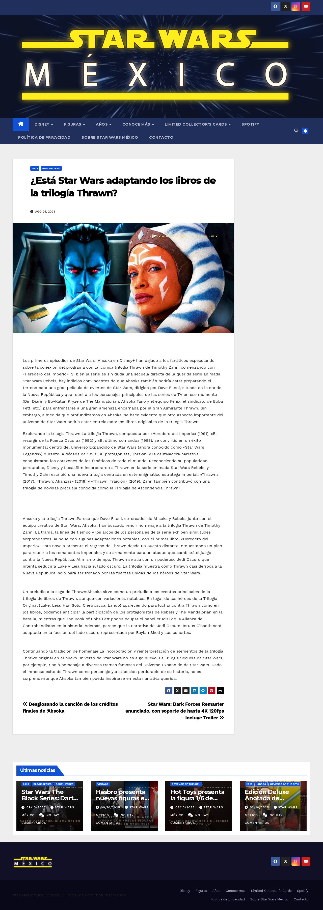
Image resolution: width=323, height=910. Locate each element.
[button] (296, 130)
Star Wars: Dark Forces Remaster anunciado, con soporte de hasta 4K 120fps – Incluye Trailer (174, 711)
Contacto (161, 137)
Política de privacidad (44, 137)
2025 (26, 784)
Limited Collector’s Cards (196, 124)
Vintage (102, 784)
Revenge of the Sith (186, 784)
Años (102, 124)
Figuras (73, 124)
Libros (261, 784)
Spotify (250, 124)
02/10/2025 (185, 807)
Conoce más (137, 124)
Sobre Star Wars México (110, 137)
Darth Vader (64, 784)
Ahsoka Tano (51, 168)
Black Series (42, 784)
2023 (35, 168)
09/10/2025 (36, 807)
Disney (43, 124)
